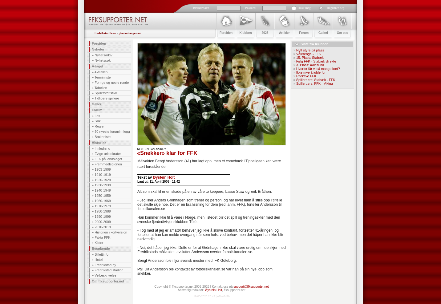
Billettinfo (101, 254)
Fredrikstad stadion (109, 270)
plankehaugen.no (130, 33)
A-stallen (101, 72)
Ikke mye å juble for (311, 72)
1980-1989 (103, 211)
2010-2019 (103, 227)
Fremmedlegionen (108, 164)
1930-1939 (103, 185)
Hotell (99, 259)
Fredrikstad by (105, 265)
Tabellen (101, 88)
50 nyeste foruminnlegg (112, 131)
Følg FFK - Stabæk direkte (316, 61)
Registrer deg (335, 8)
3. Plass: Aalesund (310, 65)
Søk (98, 121)
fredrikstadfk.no (105, 33)
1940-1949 (103, 190)
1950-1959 (103, 195)
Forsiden (99, 43)
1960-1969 (103, 201)
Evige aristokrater (108, 154)
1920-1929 (103, 180)
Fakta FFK (102, 237)
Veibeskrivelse (105, 275)
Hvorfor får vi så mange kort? (318, 69)
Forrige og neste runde (112, 82)
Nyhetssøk (103, 60)
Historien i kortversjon (111, 232)
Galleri (97, 104)
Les (97, 116)
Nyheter (98, 49)
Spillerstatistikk (106, 93)
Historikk (99, 142)
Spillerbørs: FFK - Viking (314, 83)
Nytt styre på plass (310, 50)
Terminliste (103, 77)
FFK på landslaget (108, 159)
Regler (99, 126)
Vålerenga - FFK (308, 54)
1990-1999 (103, 216)
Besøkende (101, 248)
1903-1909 (103, 169)
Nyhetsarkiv (103, 55)
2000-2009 (103, 222)
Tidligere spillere (107, 98)
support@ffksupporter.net (251, 286)
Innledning (102, 148)
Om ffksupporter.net (108, 281)
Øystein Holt (164, 177)
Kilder (99, 243)
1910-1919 (103, 174)
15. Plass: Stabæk (310, 57)
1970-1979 (103, 206)
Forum (97, 110)
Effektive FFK (306, 76)
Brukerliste (103, 137)
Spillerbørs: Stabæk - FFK (315, 80)
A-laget (97, 66)
